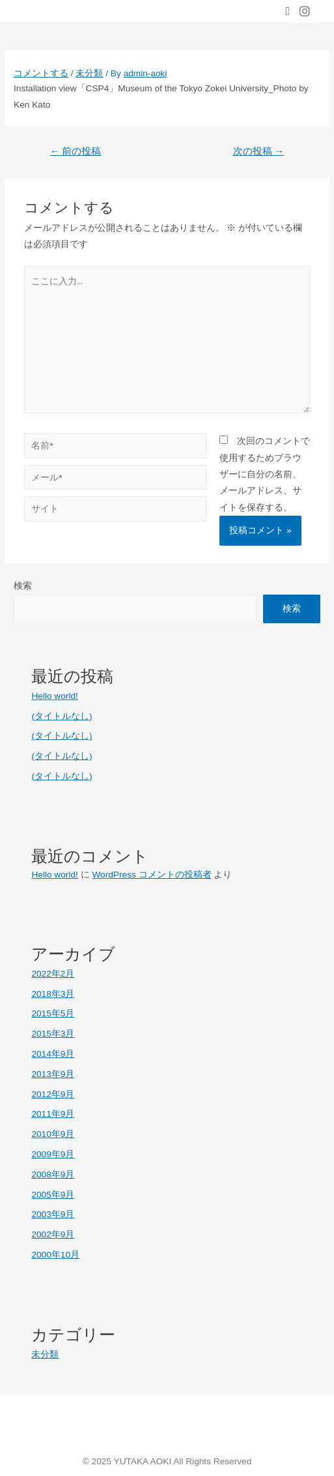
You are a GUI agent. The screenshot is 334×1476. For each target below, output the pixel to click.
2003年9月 (52, 1214)
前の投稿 (76, 151)
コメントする (41, 73)
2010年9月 (52, 1134)
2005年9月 (52, 1195)
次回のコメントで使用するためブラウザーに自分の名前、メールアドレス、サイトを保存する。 (264, 474)
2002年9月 (52, 1234)
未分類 (89, 73)
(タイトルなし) (61, 716)
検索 (23, 586)
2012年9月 (52, 1094)
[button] (287, 11)
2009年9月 (52, 1154)
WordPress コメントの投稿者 (151, 874)
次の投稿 (259, 151)
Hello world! (54, 696)
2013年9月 (52, 1074)
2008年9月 (52, 1174)
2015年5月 (52, 1013)
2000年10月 (55, 1255)
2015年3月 (52, 1034)
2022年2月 (52, 974)
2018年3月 (52, 994)
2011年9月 (52, 1114)
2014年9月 (52, 1054)
